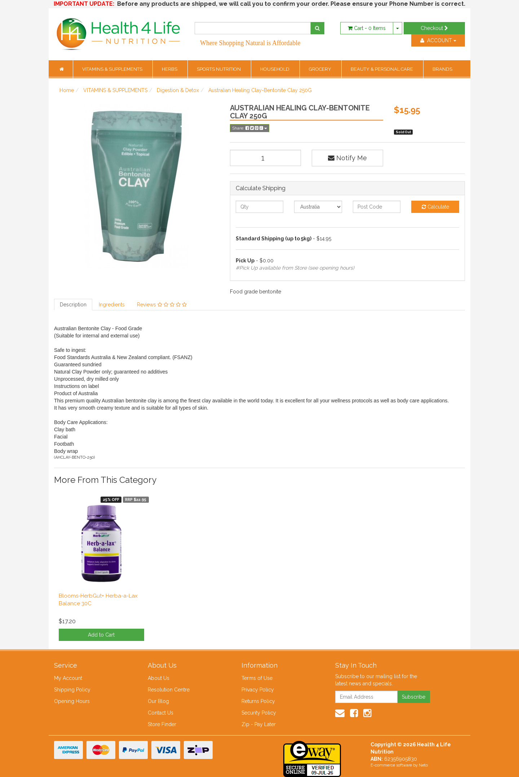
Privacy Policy (257, 690)
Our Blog (158, 701)
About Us (158, 678)
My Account (68, 678)
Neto (423, 765)
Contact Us (160, 713)
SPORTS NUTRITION (219, 69)
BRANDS (442, 69)
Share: (249, 128)
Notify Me (347, 158)
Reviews (162, 304)
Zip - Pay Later (258, 724)
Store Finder (162, 724)
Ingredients (112, 304)
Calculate (435, 207)
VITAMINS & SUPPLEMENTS (112, 69)
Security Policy (258, 713)
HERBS (170, 69)
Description (73, 304)
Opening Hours (72, 701)
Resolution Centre (169, 690)
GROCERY (320, 69)
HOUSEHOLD (275, 69)
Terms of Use (256, 678)
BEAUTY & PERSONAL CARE (382, 69)
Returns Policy (258, 701)
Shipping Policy (72, 690)
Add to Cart (101, 635)
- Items (367, 28)
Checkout (434, 28)
